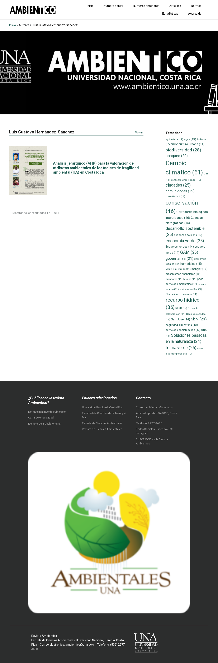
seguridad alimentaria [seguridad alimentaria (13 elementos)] (182, 324)
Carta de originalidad (41, 417)
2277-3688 (155, 423)
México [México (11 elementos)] (189, 279)
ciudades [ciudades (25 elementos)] (178, 185)
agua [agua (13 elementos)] (190, 139)
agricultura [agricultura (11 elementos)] (174, 139)
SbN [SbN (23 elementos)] (199, 319)
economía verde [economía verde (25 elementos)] (185, 240)
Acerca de (195, 13)
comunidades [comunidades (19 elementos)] (180, 191)
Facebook (162, 429)
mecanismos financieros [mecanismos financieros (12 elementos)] (183, 273)
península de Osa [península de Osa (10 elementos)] (191, 289)
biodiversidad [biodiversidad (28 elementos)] (183, 149)
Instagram (142, 433)
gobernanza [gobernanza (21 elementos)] (179, 258)
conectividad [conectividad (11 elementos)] (175, 196)
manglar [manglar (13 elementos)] (199, 268)
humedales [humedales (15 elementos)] (191, 264)
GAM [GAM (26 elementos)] (189, 252)
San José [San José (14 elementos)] (180, 319)
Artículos (175, 6)
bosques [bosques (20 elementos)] (177, 156)
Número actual (113, 6)
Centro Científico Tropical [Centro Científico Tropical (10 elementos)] (186, 180)
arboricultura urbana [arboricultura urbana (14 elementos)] (187, 144)
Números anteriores (146, 6)
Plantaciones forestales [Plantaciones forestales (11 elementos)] (181, 294)
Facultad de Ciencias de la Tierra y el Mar (104, 415)
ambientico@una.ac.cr (159, 407)
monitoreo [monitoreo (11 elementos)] (174, 279)
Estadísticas (170, 13)
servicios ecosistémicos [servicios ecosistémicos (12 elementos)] (183, 330)
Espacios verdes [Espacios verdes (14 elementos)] (180, 246)
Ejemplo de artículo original (44, 423)
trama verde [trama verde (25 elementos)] (181, 347)
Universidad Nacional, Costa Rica (102, 407)
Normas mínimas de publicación (47, 411)
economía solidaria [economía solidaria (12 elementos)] (188, 235)
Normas (196, 6)
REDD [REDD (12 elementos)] (181, 308)
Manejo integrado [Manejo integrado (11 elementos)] (178, 269)
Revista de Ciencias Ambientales (102, 429)
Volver (139, 132)
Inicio (90, 6)
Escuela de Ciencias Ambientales (102, 423)
